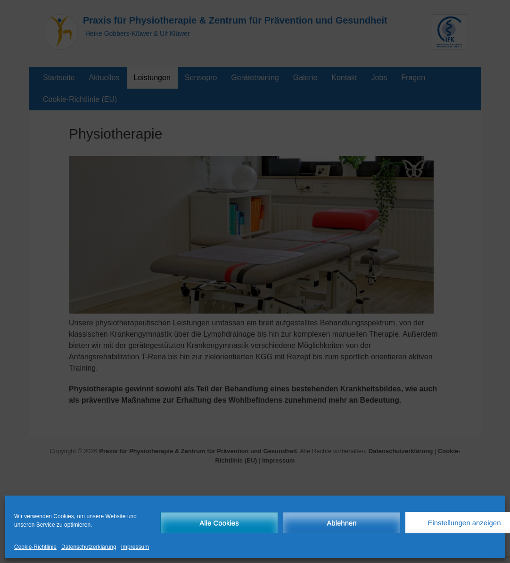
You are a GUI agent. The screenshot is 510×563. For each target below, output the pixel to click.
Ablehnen (341, 523)
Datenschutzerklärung (88, 547)
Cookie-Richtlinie (35, 547)
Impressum (135, 547)
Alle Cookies (219, 523)
